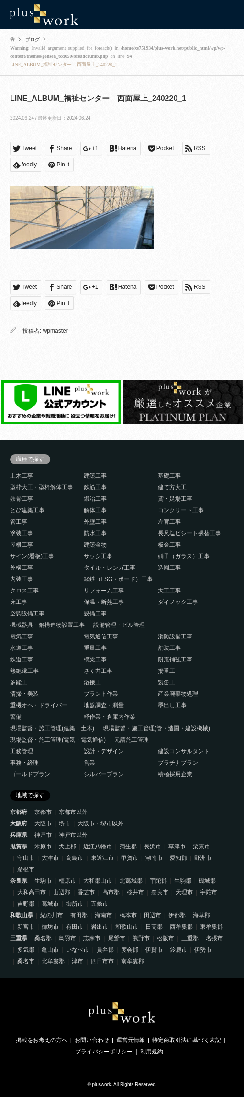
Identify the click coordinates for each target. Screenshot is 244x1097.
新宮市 (25, 926)
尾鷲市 (116, 938)
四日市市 (102, 961)
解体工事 (95, 510)
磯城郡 (207, 881)
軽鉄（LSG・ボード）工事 (118, 579)
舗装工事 (169, 648)
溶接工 (92, 682)
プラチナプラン (178, 762)
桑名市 (25, 961)
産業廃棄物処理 (178, 694)
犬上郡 (67, 846)
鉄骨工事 (21, 498)
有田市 (74, 926)
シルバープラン (104, 774)
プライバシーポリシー (104, 1051)
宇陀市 (208, 892)
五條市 (99, 903)
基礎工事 (169, 475)
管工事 (18, 521)
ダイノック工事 (178, 602)
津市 (77, 961)
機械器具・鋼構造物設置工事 (47, 625)
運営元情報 (130, 1040)
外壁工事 (95, 521)
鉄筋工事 (95, 487)
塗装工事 (21, 533)
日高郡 (154, 926)
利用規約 (151, 1051)
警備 (16, 716)
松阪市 (165, 938)
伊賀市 (154, 949)
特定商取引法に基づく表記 (186, 1040)
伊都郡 (177, 915)
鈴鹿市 (178, 949)
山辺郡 (61, 892)
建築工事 (95, 475)
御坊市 (50, 926)
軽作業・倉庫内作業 (109, 716)
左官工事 (169, 521)
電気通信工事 (101, 636)
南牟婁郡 (132, 961)
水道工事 (21, 648)
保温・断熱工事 (104, 602)
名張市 (214, 938)
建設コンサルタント (184, 751)
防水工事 (95, 533)
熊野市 (141, 938)
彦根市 (25, 869)
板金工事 (169, 544)
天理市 (184, 892)
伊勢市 (202, 949)
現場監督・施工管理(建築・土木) (52, 728)
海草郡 (201, 915)
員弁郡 (105, 949)
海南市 (103, 915)
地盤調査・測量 (104, 705)
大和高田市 (31, 892)
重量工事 (95, 648)
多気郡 (25, 949)
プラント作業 (101, 694)
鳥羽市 (67, 938)
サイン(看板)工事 (32, 556)
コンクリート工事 (181, 510)
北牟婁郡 (53, 961)
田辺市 (152, 915)
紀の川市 (51, 915)
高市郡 (111, 892)
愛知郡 (178, 858)
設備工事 (95, 613)
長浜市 (152, 846)
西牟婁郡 (181, 926)
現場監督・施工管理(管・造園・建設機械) (156, 728)
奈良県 (18, 881)
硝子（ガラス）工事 (184, 556)
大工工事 (169, 590)
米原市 (43, 846)
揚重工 (166, 671)
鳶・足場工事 (175, 498)
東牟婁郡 (211, 926)
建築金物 (95, 544)
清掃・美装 (24, 694)
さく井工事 (98, 671)
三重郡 (190, 938)
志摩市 (91, 938)
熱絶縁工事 (24, 671)
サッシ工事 (98, 556)
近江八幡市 (97, 846)
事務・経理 (24, 762)
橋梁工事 (95, 659)
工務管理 (21, 751)
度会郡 (129, 949)
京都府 (18, 812)
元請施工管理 (131, 739)
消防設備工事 (175, 636)
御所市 (74, 903)
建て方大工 (172, 487)
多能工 (18, 682)
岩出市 (99, 926)
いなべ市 (77, 949)
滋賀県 (18, 846)
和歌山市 (126, 926)
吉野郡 (25, 903)
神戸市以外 (73, 835)
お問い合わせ (92, 1040)
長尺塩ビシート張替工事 (189, 533)
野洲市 (202, 858)
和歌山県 (21, 915)
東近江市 (102, 858)
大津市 (50, 858)
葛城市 (50, 903)
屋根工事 (21, 544)
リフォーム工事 (104, 590)
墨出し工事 (172, 705)
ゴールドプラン (30, 774)
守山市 (25, 858)
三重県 (18, 938)
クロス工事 (24, 590)
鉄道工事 (21, 659)
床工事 (18, 602)
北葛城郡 (131, 881)
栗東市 (201, 846)
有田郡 (79, 915)
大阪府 (18, 823)
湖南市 (154, 858)
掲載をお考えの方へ (41, 1040)
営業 (89, 762)
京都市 (43, 812)
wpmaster (55, 331)
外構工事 (21, 567)
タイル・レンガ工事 (109, 567)
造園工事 (169, 567)
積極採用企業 (175, 774)
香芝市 (86, 892)
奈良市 (159, 892)
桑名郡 (43, 938)
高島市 (74, 858)
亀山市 (50, 949)
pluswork (101, 1084)
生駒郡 (182, 881)
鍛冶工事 (95, 498)
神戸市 (43, 835)
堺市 (64, 823)
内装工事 (21, 579)
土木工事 (21, 475)
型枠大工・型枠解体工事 (41, 487)
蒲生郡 (128, 846)
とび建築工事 (27, 510)
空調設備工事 (27, 613)
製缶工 (166, 682)
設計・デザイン (104, 751)
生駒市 (43, 881)
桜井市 (135, 892)
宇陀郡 (158, 881)
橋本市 (128, 915)
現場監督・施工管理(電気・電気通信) (58, 739)
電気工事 (21, 636)
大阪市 (43, 823)
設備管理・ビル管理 (119, 625)
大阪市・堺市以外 (100, 823)
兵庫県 (18, 835)
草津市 (177, 846)
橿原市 (67, 881)
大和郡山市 (97, 881)
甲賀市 (129, 858)
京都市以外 (73, 812)
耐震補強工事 (175, 659)
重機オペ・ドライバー (38, 705)
